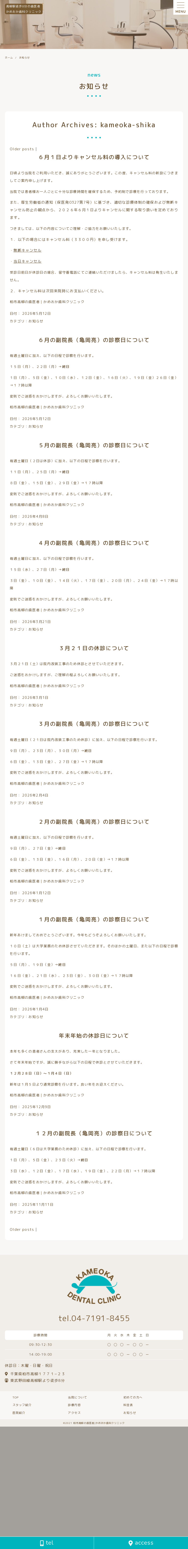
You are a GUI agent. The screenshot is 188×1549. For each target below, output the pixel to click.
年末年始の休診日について (94, 1035)
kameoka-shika (128, 124)
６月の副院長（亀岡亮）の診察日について (94, 340)
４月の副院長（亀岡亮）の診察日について (94, 543)
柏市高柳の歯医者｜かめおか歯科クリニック (47, 301)
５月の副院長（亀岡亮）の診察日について (94, 445)
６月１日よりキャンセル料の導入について (94, 157)
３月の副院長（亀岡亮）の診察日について (94, 724)
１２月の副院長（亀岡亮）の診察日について (94, 1133)
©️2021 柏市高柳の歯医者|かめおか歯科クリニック (94, 1423)
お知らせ (35, 321)
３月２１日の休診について (94, 648)
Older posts (22, 149)
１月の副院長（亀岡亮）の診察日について (94, 919)
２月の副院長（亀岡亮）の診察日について (94, 821)
